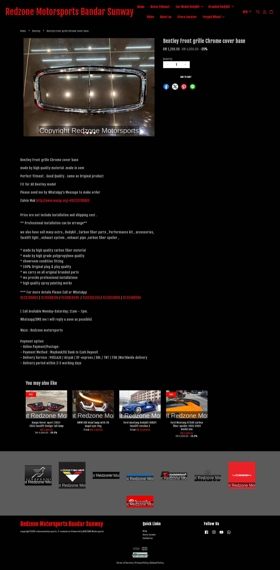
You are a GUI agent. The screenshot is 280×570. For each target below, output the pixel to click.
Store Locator (187, 17)
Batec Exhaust (160, 7)
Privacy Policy (141, 563)
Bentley (36, 31)
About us (165, 17)
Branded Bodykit (221, 7)
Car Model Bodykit (189, 7)
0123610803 (111, 298)
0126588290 (50, 298)
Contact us (148, 538)
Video (150, 17)
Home (140, 7)
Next (152, 87)
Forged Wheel (213, 17)
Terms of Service (124, 563)
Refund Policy (157, 563)
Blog (145, 531)
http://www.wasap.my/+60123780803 (62, 200)
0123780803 (29, 298)
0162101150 (91, 298)
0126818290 (70, 298)
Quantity (167, 59)
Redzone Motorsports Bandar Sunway (69, 12)
